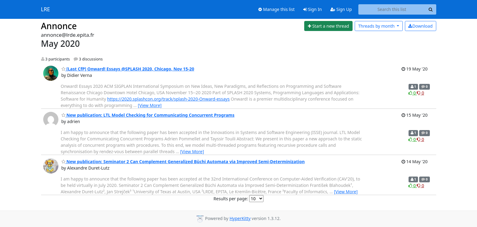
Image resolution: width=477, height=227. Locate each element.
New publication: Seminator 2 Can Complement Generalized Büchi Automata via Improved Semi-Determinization (183, 161)
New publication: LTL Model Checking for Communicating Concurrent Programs (148, 115)
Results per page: (231, 198)
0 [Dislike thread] (420, 93)
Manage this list (276, 9)
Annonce (59, 26)
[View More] (150, 105)
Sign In (312, 9)
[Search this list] (392, 9)
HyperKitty (239, 218)
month (376, 26)
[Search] (430, 9)
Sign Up (341, 9)
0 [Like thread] (413, 93)
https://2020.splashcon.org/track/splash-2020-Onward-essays (168, 99)
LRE (45, 9)
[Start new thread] (328, 26)
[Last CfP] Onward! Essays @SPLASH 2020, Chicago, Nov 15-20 (127, 69)
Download (420, 26)
